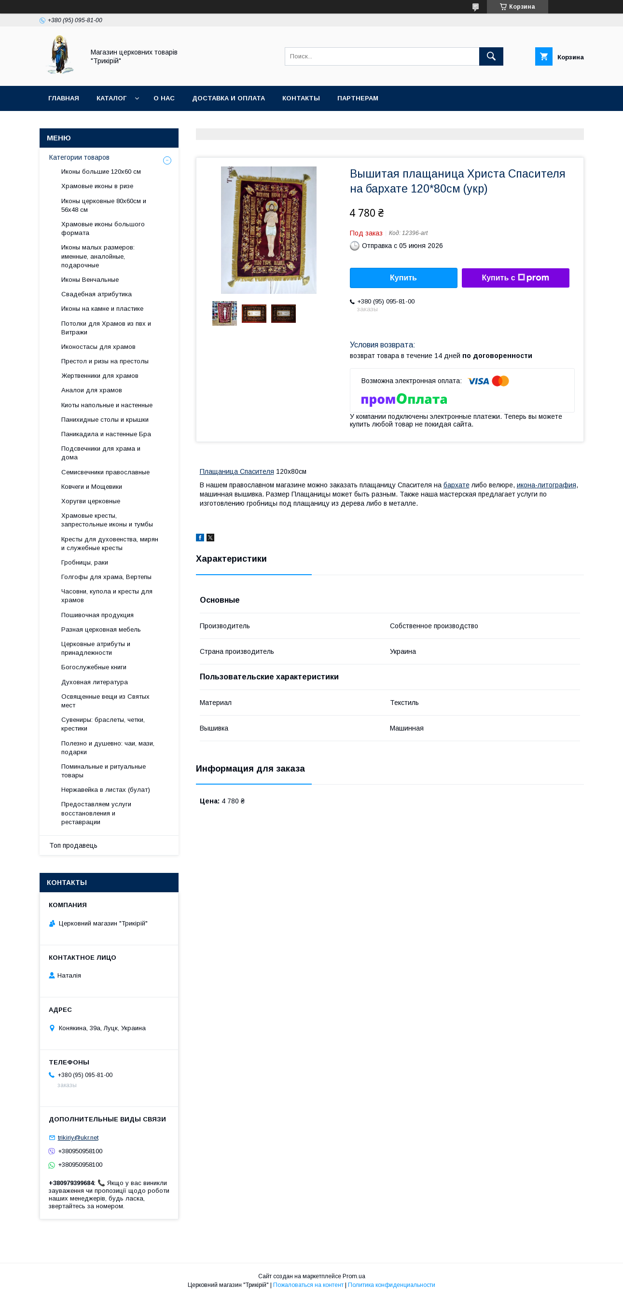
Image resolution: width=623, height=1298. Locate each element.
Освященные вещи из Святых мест (105, 701)
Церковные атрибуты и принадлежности (95, 648)
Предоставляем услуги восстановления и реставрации (96, 813)
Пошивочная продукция (97, 615)
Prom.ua (354, 1276)
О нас (164, 98)
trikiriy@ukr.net (78, 1137)
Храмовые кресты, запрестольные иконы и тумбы (107, 520)
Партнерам (357, 98)
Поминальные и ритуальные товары (103, 771)
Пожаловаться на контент (308, 1285)
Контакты (301, 98)
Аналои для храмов (91, 390)
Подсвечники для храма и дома (100, 453)
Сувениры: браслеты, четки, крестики (103, 724)
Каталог (111, 98)
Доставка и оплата (228, 98)
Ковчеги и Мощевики (91, 486)
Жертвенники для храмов (99, 375)
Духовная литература (94, 682)
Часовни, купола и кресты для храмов (106, 596)
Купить (403, 278)
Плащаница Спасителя (237, 471)
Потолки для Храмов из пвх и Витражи (106, 328)
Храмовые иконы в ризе (97, 186)
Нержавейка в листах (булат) (105, 789)
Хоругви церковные (90, 501)
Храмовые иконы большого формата (103, 228)
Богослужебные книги (93, 667)
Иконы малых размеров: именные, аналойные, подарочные (98, 256)
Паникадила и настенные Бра (106, 434)
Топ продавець (73, 845)
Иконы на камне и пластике (102, 308)
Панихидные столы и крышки (105, 419)
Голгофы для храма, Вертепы (106, 576)
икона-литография (546, 485)
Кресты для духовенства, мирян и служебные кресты (109, 544)
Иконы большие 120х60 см (101, 171)
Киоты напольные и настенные (106, 405)
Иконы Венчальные (90, 279)
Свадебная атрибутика (96, 294)
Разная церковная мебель (101, 629)
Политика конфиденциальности (391, 1285)
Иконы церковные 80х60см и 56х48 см (103, 205)
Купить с (515, 278)
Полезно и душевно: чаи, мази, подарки (107, 748)
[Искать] (491, 56)
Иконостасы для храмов (98, 346)
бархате (456, 485)
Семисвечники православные (105, 472)
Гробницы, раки (84, 562)
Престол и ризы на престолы (105, 361)
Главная (63, 98)
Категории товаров (79, 157)
